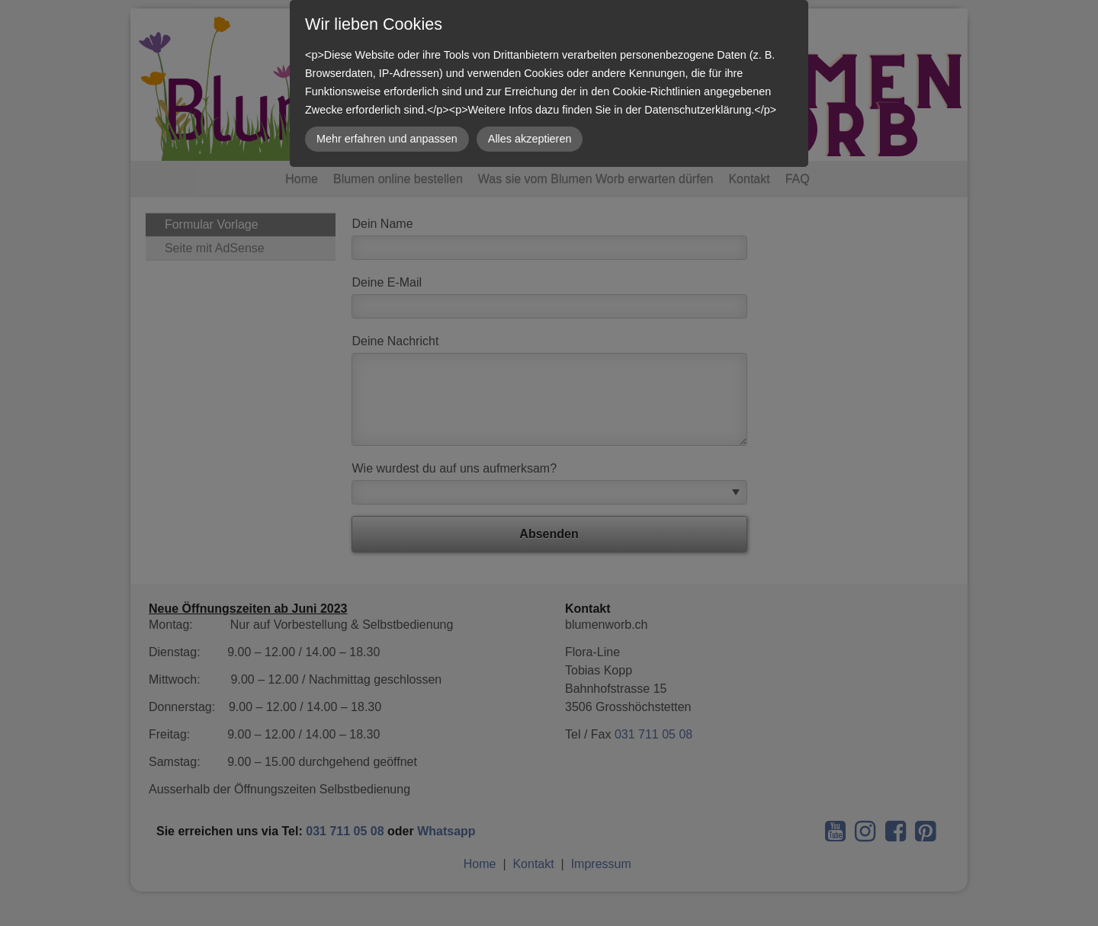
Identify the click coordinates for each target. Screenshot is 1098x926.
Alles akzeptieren (530, 139)
